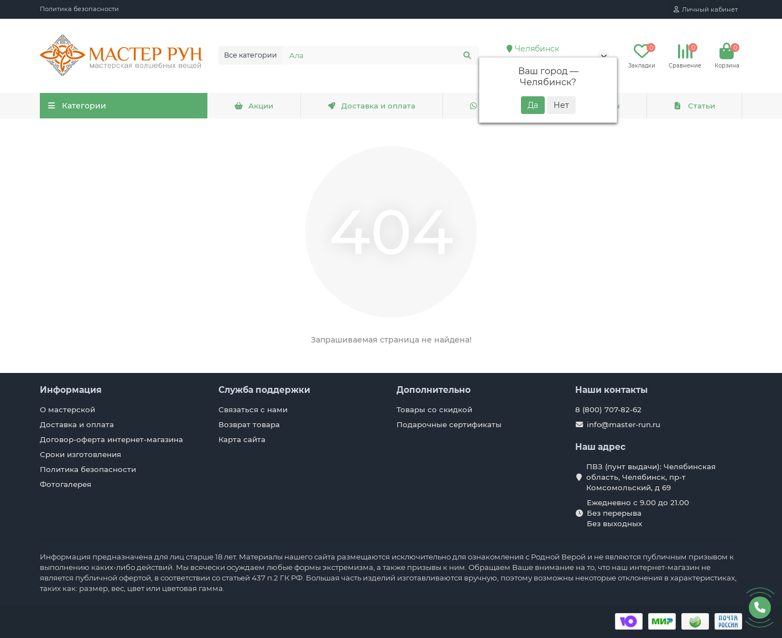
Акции (254, 105)
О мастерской (67, 409)
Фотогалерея (65, 484)
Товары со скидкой (434, 409)
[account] (705, 9)
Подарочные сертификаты (449, 424)
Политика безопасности (79, 9)
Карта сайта (241, 439)
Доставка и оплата (371, 105)
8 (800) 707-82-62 (608, 409)
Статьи (694, 105)
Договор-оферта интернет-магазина (111, 439)
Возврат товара (249, 424)
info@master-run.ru (623, 424)
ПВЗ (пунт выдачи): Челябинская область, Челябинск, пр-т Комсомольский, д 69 (651, 477)
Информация (71, 390)
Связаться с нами (253, 409)
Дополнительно (434, 390)
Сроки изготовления (80, 454)
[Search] (381, 55)
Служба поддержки (264, 390)
